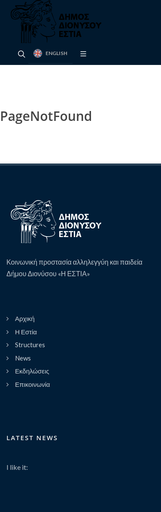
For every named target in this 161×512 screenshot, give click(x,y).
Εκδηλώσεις (32, 371)
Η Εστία (26, 332)
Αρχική (25, 318)
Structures (30, 345)
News (23, 358)
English (50, 53)
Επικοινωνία (32, 384)
